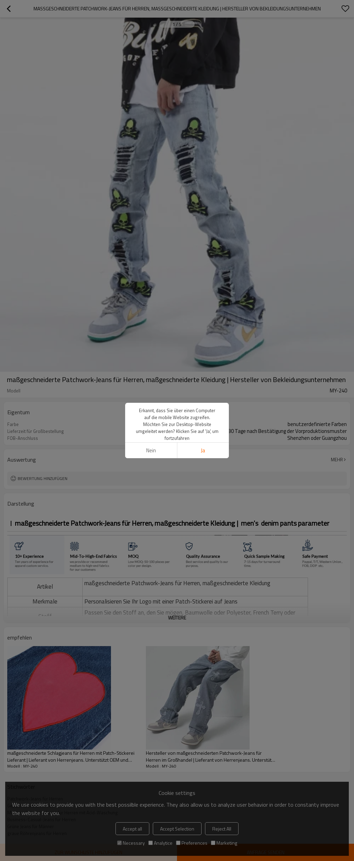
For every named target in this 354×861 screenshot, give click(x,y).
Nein (151, 450)
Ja (203, 450)
